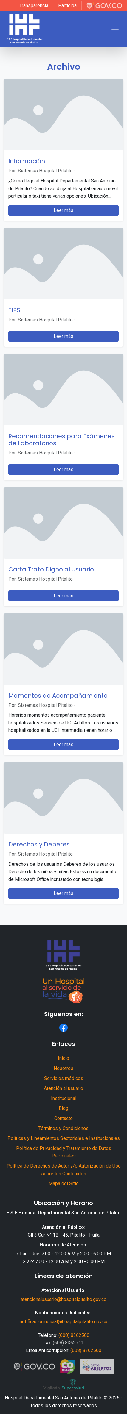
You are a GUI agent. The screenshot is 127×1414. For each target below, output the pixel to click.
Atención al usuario (63, 1088)
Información (26, 161)
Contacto (63, 1118)
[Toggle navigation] (115, 29)
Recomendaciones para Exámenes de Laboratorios (61, 439)
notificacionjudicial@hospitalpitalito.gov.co (63, 1321)
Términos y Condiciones (63, 1128)
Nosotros (63, 1068)
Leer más (63, 210)
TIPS (14, 310)
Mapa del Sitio (64, 1183)
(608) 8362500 (73, 1335)
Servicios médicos (63, 1078)
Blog (63, 1108)
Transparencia (33, 5)
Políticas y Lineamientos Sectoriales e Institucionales (63, 1138)
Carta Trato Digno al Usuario (51, 569)
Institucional (63, 1098)
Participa (67, 5)
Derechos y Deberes (39, 844)
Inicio (63, 1058)
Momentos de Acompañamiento (58, 695)
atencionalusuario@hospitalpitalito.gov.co (63, 1299)
